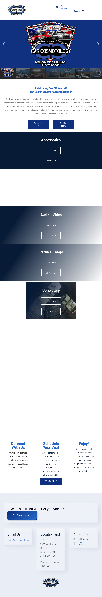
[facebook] (75, 543)
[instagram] (80, 543)
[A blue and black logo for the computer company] (16, 5)
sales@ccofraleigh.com (18, 540)
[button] (4, 44)
